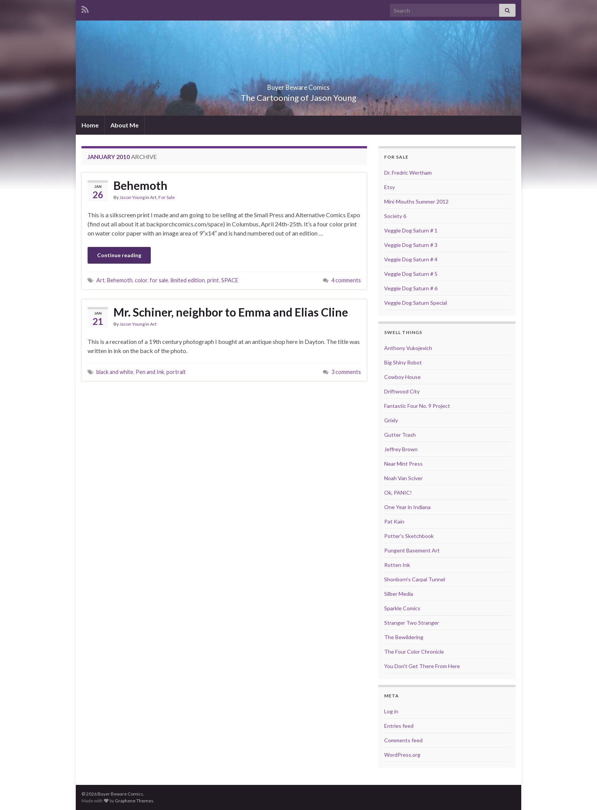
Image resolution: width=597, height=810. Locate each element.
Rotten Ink (397, 565)
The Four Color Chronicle (414, 651)
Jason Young (132, 197)
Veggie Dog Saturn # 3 (410, 245)
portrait (176, 372)
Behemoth (140, 185)
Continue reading (119, 255)
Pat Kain (394, 521)
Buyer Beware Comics (299, 85)
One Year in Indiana (407, 507)
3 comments (346, 372)
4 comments (346, 280)
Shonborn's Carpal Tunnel (414, 579)
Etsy (389, 187)
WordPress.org (402, 754)
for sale (159, 280)
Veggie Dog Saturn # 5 (410, 274)
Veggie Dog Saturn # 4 (410, 259)
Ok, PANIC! (398, 492)
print (213, 280)
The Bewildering (403, 637)
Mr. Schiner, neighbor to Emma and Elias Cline (230, 312)
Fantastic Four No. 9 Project (417, 406)
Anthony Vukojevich (408, 348)
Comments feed (403, 740)
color (141, 280)
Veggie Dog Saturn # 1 (410, 230)
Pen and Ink (150, 372)
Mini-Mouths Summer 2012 (416, 201)
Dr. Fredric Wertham (408, 172)
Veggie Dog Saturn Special (415, 302)
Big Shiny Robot (403, 362)
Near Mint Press (403, 463)
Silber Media (398, 593)
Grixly (391, 420)
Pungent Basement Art (412, 550)
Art (153, 197)
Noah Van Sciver (403, 478)
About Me (124, 125)
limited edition (188, 280)
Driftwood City (402, 391)
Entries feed (398, 725)
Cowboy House (402, 377)
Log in (391, 711)
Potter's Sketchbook (409, 536)
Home (90, 125)
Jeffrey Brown (401, 449)
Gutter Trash (400, 434)
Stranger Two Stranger (411, 622)
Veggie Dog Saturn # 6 (410, 288)
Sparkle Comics (402, 608)
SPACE (229, 280)
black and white (114, 372)
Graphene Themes (134, 801)
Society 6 (395, 216)
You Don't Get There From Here (422, 666)
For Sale (166, 197)
